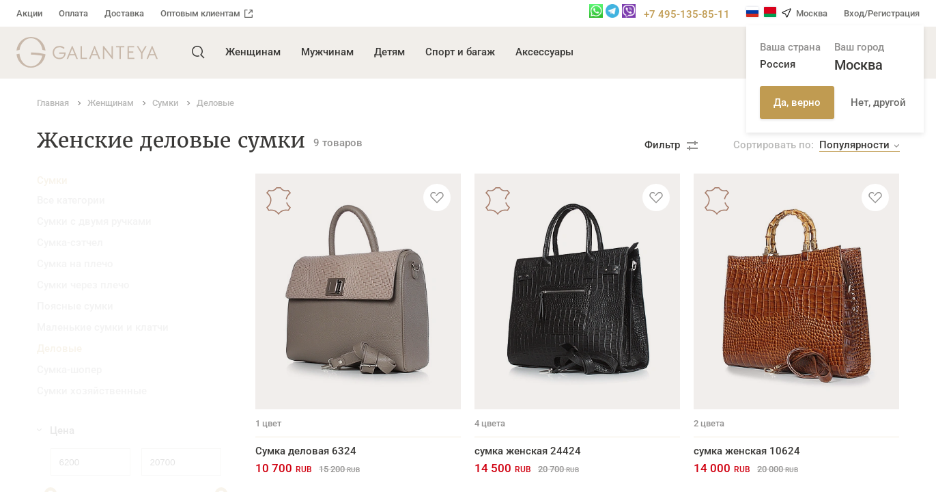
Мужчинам (327, 52)
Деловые (59, 348)
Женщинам (253, 52)
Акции (29, 13)
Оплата (73, 13)
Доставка (124, 13)
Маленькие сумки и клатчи (103, 327)
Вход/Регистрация (882, 13)
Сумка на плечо (75, 264)
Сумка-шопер (69, 370)
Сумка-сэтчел (70, 242)
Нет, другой (878, 102)
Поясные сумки (75, 306)
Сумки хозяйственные (92, 391)
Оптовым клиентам (206, 13)
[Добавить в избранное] (437, 197)
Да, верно (797, 102)
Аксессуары (544, 52)
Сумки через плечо (83, 285)
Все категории (71, 200)
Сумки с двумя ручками (94, 221)
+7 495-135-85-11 (687, 14)
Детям (389, 52)
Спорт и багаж (460, 52)
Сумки (52, 180)
